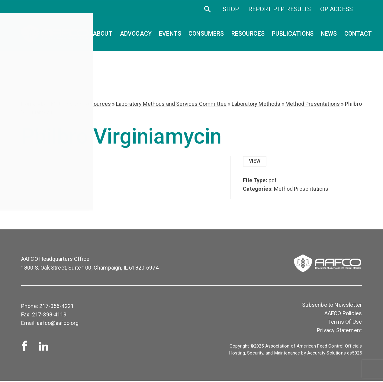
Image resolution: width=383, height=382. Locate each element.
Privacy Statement (339, 331)
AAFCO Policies (343, 314)
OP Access (336, 14)
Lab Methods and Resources (76, 104)
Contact (358, 34)
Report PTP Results (279, 14)
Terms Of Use (345, 323)
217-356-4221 (56, 307)
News (329, 34)
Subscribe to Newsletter (332, 306)
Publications (293, 34)
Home (28, 104)
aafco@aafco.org (58, 324)
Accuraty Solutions (326, 354)
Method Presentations (312, 104)
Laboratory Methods (256, 104)
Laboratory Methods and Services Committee (171, 104)
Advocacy (136, 34)
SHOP (231, 14)
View (255, 161)
